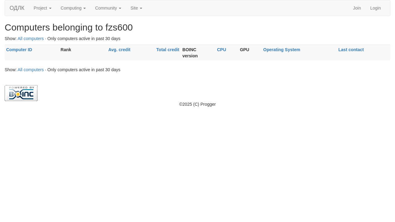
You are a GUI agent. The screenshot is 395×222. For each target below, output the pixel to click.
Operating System (281, 49)
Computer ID (19, 49)
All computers (31, 38)
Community (108, 8)
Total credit (167, 49)
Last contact (351, 49)
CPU (221, 49)
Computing (73, 8)
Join (357, 8)
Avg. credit (119, 49)
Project (42, 8)
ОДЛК (17, 8)
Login (375, 8)
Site (136, 8)
